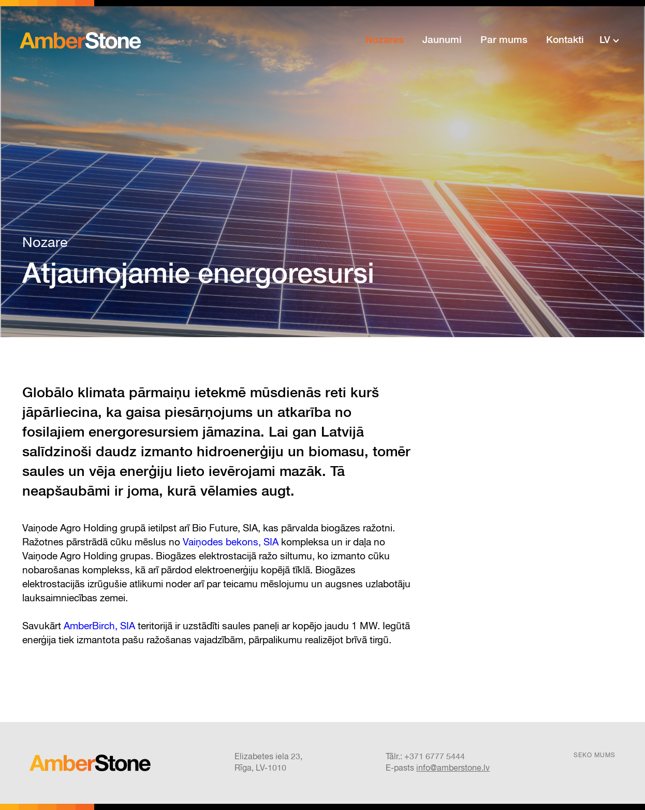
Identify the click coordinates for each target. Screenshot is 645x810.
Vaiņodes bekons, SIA (230, 542)
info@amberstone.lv (453, 768)
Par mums (503, 40)
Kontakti (565, 40)
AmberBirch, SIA (99, 626)
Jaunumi (442, 40)
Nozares (384, 40)
